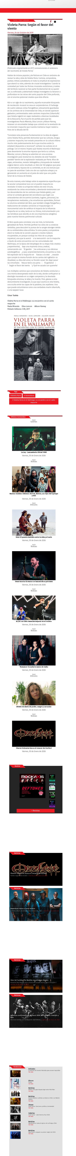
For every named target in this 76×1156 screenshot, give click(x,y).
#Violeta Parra (15, 396)
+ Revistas (35, 811)
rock (20, 20)
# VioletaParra (29, 396)
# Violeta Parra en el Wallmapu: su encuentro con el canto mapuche (33, 401)
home (15, 20)
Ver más (30, 1072)
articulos (26, 20)
